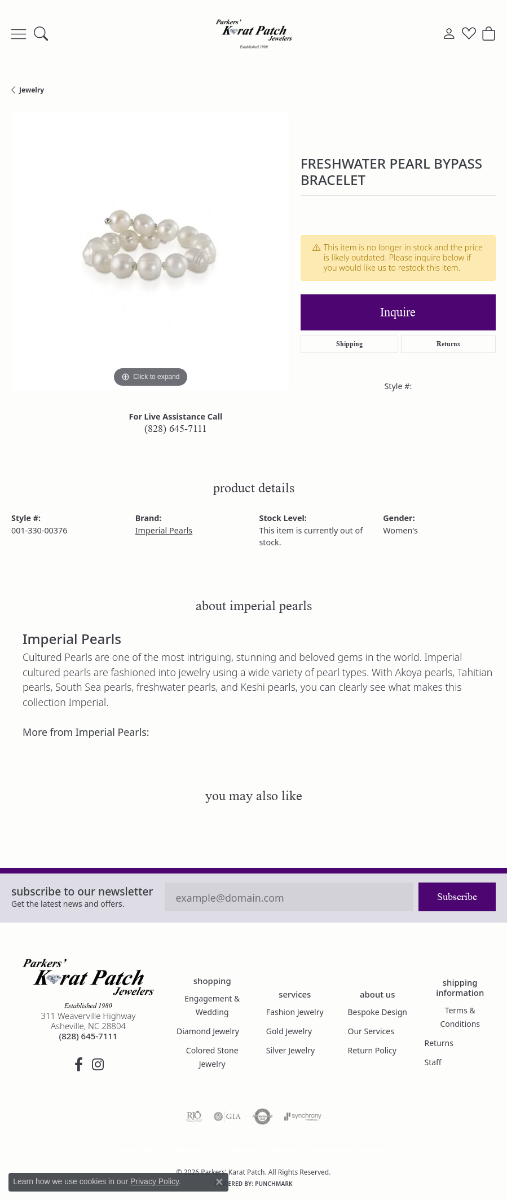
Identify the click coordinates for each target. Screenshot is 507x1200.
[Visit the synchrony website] (302, 1116)
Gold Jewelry (289, 1031)
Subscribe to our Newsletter (82, 891)
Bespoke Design (377, 1012)
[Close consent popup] (219, 1182)
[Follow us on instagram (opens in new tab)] (97, 1064)
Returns (448, 343)
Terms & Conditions (460, 1017)
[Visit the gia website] (227, 1116)
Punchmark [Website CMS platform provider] (274, 1184)
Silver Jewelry (290, 1050)
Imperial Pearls (164, 530)
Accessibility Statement (348, 1150)
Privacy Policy (198, 1150)
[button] (41, 34)
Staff (432, 1062)
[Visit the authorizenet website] (262, 1116)
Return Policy (371, 1050)
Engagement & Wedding (212, 1005)
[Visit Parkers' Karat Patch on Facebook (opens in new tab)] (78, 1064)
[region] (150, 251)
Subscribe (457, 896)
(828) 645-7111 (175, 428)
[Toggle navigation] (19, 34)
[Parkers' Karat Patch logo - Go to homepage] (253, 34)
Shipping (349, 343)
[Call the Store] (88, 1036)
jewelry (31, 90)
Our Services (370, 1031)
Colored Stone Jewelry (212, 1057)
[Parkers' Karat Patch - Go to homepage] (88, 983)
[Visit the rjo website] (194, 1116)
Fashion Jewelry (295, 1012)
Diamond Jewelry (208, 1031)
